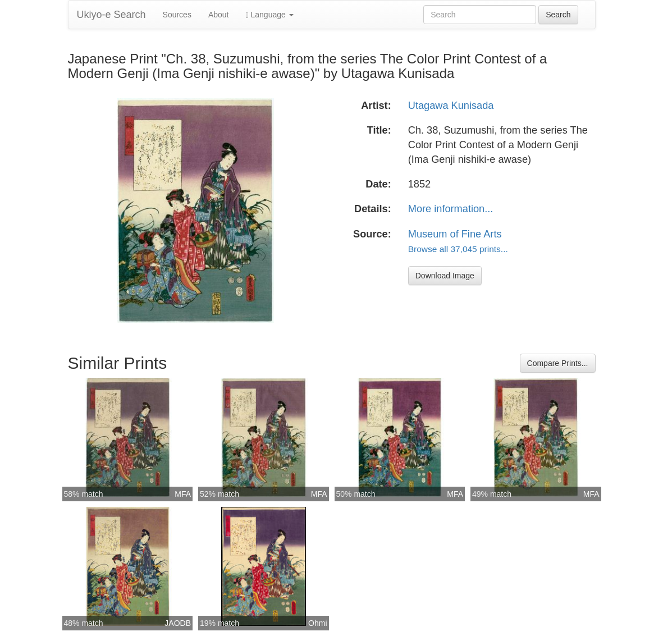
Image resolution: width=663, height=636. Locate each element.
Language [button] (270, 15)
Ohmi (317, 623)
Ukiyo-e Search (111, 14)
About (218, 14)
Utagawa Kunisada (451, 105)
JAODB (177, 623)
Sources (177, 14)
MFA (183, 493)
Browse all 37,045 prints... (458, 249)
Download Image (444, 275)
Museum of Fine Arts (455, 234)
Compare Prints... (557, 363)
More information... (450, 208)
